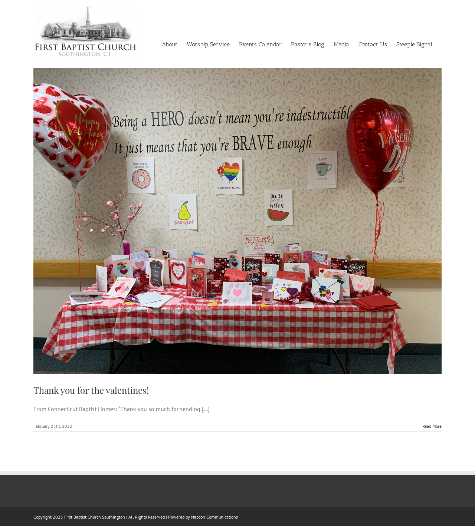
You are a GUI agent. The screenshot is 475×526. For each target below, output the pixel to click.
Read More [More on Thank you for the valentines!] (432, 426)
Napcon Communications (214, 517)
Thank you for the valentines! (91, 390)
